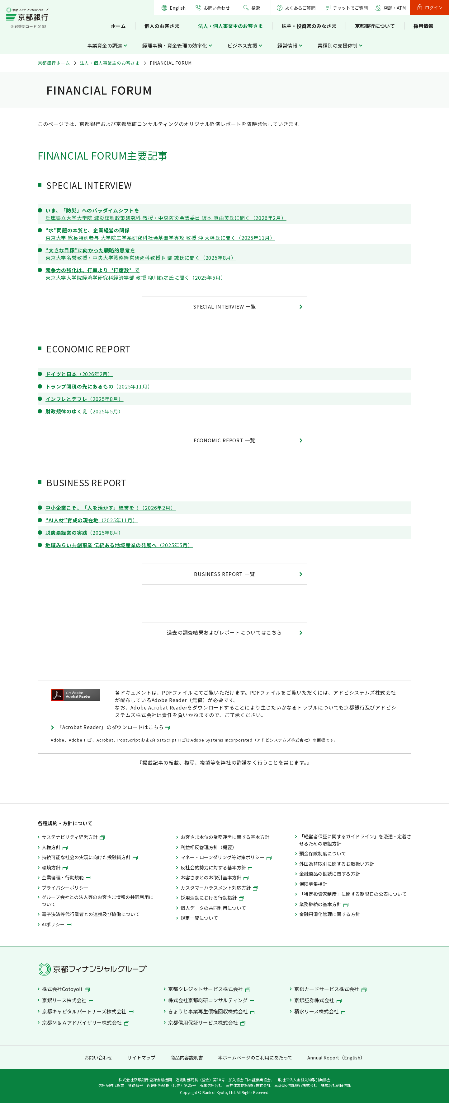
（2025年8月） (84, 399)
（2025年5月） (84, 411)
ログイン (433, 7)
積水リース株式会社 (320, 1011)
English (178, 8)
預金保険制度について (322, 853)
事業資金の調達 (104, 45)
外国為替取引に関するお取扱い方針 (336, 863)
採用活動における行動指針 (212, 897)
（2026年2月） (79, 374)
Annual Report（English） (336, 1057)
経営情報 (287, 45)
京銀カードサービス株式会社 (330, 989)
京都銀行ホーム (54, 63)
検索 (255, 8)
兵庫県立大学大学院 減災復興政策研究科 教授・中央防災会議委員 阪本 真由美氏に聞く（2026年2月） (165, 214)
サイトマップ (141, 1057)
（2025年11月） (99, 386)
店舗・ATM (395, 8)
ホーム (118, 26)
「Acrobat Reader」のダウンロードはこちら (113, 727)
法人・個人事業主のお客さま (230, 26)
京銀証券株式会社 (318, 1000)
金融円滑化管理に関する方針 (329, 914)
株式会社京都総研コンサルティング (211, 1000)
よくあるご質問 (295, 8)
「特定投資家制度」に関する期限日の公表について (353, 894)
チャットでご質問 (350, 8)
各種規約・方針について (65, 823)
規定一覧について (199, 918)
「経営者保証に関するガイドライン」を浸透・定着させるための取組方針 (355, 839)
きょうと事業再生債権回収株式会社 (211, 1011)
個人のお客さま (161, 26)
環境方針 (55, 867)
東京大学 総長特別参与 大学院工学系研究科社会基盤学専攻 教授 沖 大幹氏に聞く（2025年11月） (160, 233)
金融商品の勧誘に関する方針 (329, 873)
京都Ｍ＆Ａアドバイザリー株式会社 (85, 1022)
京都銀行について (375, 26)
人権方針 (55, 847)
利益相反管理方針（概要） (209, 847)
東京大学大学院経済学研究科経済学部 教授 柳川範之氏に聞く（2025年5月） (135, 273)
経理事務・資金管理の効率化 (174, 45)
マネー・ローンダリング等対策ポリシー (226, 857)
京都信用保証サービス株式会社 (206, 1022)
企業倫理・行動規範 (66, 877)
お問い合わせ (217, 8)
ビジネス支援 (242, 45)
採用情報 (423, 26)
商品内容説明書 (186, 1057)
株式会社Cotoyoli (66, 989)
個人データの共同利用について (213, 908)
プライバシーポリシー (65, 887)
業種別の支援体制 (337, 45)
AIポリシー (57, 924)
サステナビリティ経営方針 (73, 837)
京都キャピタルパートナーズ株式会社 (88, 1011)
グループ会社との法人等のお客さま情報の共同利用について (98, 900)
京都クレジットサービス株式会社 (209, 989)
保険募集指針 (313, 884)
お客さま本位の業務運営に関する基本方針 (225, 837)
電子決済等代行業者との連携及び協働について (91, 914)
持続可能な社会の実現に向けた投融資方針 (90, 857)
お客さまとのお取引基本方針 (214, 877)
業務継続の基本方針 (323, 904)
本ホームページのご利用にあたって (255, 1057)
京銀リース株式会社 (68, 1000)
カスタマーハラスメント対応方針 (219, 887)
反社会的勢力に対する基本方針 (217, 867)
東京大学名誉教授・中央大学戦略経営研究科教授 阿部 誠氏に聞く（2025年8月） (140, 253)
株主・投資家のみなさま (308, 26)
